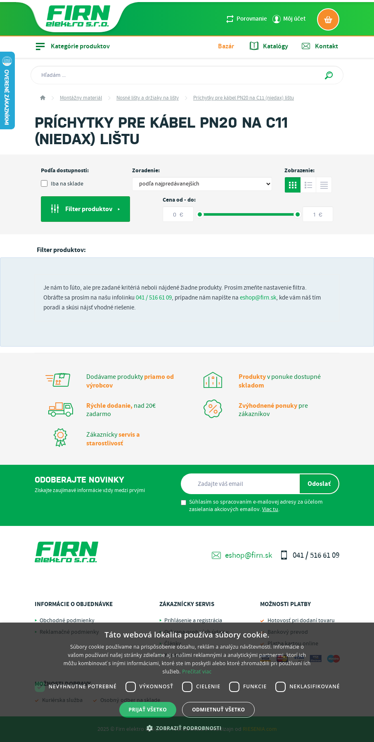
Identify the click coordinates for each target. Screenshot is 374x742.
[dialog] (187, 682)
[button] (187, 728)
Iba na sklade (62, 184)
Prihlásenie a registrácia (193, 620)
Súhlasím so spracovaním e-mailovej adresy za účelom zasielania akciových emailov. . (252, 505)
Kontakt (320, 46)
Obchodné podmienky (67, 620)
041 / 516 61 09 (154, 298)
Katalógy (269, 46)
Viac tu (270, 509)
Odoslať (319, 483)
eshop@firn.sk (258, 298)
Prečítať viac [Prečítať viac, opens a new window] (196, 671)
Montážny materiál (81, 98)
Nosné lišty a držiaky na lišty (147, 98)
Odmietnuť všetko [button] (218, 709)
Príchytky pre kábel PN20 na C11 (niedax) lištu (243, 98)
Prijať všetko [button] (148, 709)
